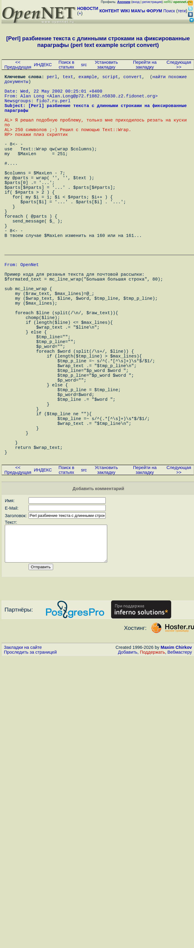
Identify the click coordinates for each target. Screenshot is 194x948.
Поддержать (152, 753)
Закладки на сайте (23, 748)
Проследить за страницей (30, 753)
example (87, 78)
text (68, 78)
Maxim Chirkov (176, 748)
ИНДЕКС (43, 64)
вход (136, 2)
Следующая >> (178, 64)
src (84, 64)
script (110, 78)
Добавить (128, 753)
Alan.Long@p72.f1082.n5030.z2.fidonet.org (102, 102)
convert (132, 78)
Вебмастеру (180, 753)
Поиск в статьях (66, 64)
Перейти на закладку (144, 64)
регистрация (152, 2)
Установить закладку (106, 64)
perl (52, 78)
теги (182, 10)
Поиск (169, 10)
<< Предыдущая (18, 64)
